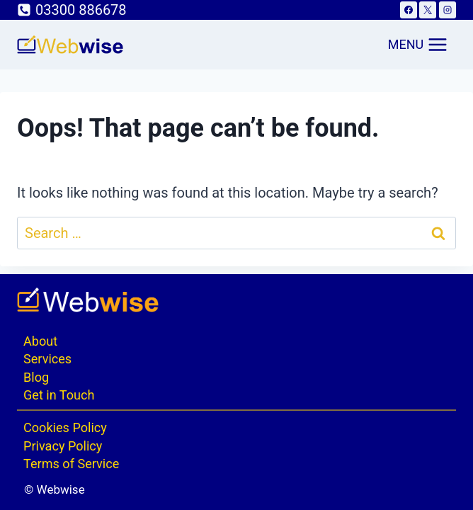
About (40, 341)
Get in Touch (58, 394)
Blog (36, 377)
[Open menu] (418, 44)
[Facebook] (408, 9)
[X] (427, 9)
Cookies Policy (65, 427)
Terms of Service (71, 463)
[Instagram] (447, 9)
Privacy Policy (62, 445)
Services (47, 358)
